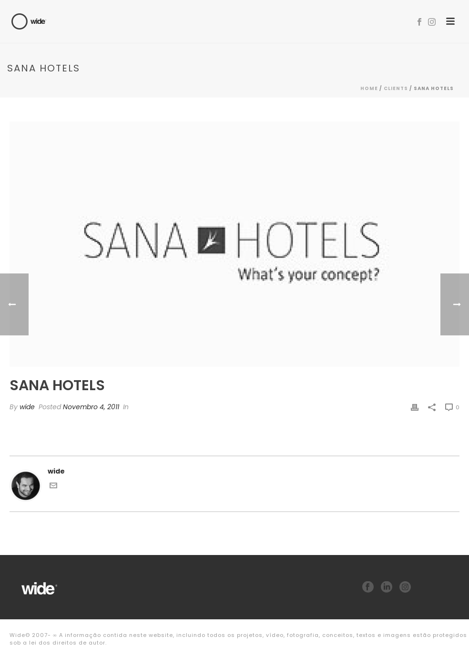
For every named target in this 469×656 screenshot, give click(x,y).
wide (27, 407)
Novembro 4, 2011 (91, 407)
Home (369, 88)
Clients (396, 88)
